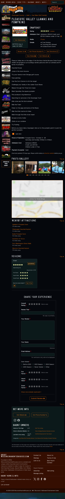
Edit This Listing (39, 428)
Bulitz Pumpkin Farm (19, 234)
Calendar (31, 2)
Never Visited (38, 367)
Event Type (21, 2)
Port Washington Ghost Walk (21, 243)
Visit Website (20, 40)
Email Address (26, 351)
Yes (27, 283)
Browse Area (10, 2)
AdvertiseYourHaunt (6, 163)
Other (47, 367)
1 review (51, 31)
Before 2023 (27, 364)
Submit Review (38, 398)
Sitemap (36, 458)
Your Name (24, 342)
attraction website (49, 153)
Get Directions (52, 51)
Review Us (22, 51)
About (38, 2)
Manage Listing (38, 473)
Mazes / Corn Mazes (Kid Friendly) (39, 438)
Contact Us (37, 455)
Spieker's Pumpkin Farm (20, 224)
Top (62, 159)
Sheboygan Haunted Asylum (21, 229)
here (51, 446)
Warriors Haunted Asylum (20, 248)
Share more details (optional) (31, 392)
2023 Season (38, 364)
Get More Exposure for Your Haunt (43, 434)
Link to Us (37, 460)
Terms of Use (51, 458)
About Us (50, 455)
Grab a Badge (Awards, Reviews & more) (45, 431)
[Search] (57, 2)
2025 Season (27, 367)
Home (3, 2)
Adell (27, 15)
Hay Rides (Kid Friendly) (39, 15)
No (31, 283)
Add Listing (50, 471)
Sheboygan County (18, 15)
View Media (31, 56)
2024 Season (50, 364)
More (44, 2)
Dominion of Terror (18, 239)
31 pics (43, 39)
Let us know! (5, 484)
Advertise (37, 471)
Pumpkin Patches (52, 438)
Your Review (25, 319)
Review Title (25, 309)
